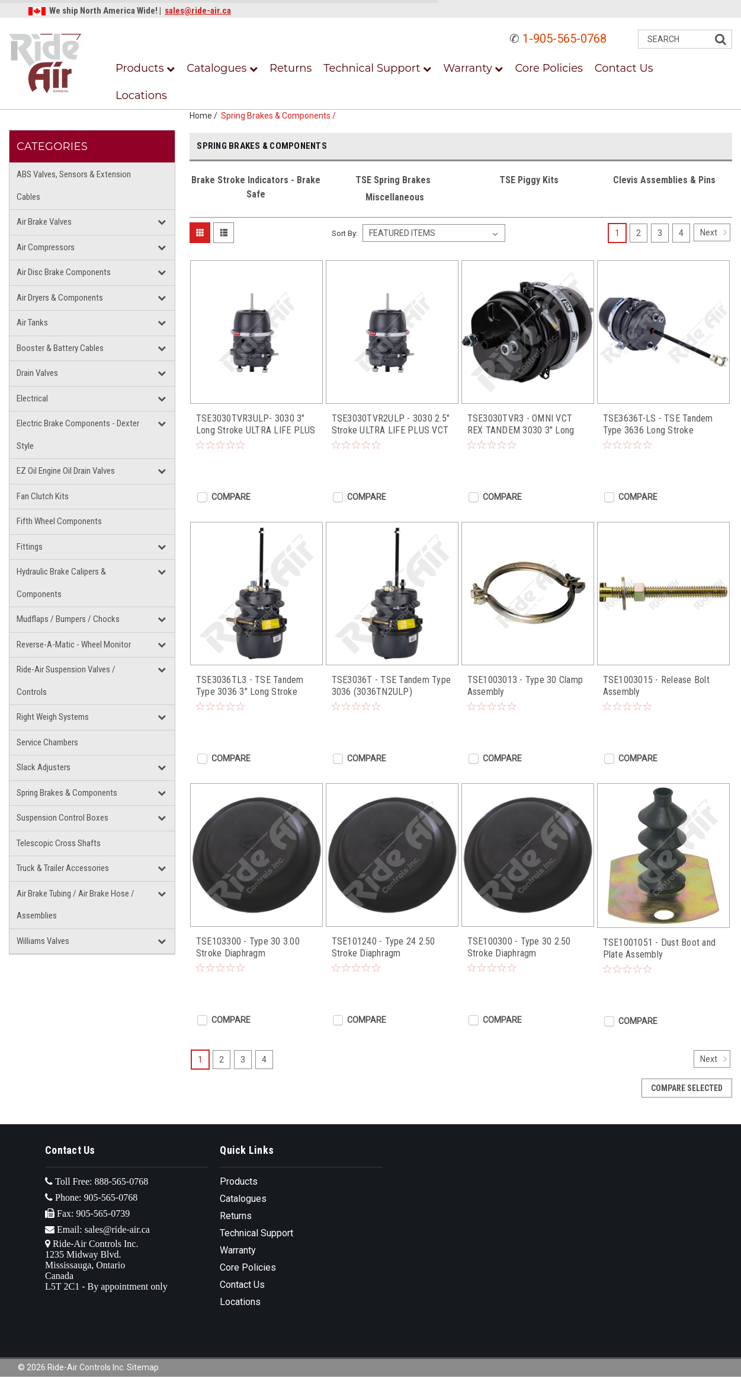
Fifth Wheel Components (59, 521)
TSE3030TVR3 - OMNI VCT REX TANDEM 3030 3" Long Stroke (521, 424)
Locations (141, 95)
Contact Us (624, 68)
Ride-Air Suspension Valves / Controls (66, 680)
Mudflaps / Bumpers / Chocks (68, 619)
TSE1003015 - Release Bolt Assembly (656, 685)
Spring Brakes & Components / (280, 115)
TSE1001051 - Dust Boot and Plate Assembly (659, 948)
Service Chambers (47, 742)
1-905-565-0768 (564, 38)
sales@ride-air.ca (198, 10)
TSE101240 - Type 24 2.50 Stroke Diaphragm (383, 947)
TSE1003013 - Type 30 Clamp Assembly (525, 685)
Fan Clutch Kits (43, 496)
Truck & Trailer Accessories (63, 868)
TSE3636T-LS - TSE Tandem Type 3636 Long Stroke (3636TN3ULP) (658, 424)
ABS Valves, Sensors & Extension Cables (74, 185)
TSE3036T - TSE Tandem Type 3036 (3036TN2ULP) (391, 685)
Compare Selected (687, 1088)
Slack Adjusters (43, 767)
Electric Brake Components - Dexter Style (78, 434)
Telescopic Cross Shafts (59, 843)
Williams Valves (43, 941)
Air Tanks (32, 322)
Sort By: (345, 233)
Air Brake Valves (44, 221)
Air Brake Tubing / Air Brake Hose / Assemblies (75, 904)
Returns (291, 68)
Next (715, 232)
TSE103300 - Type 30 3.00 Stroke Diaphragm (248, 947)
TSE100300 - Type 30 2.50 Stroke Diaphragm (519, 947)
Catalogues (222, 68)
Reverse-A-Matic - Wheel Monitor (74, 644)
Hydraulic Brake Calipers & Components (61, 582)
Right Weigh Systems (53, 717)
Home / (205, 115)
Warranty (473, 68)
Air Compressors (46, 247)
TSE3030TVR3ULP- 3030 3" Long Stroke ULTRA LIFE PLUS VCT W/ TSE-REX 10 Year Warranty (256, 424)
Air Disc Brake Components (64, 272)
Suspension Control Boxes (62, 817)
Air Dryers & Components (60, 297)
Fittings (30, 546)
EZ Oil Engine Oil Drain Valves (66, 470)
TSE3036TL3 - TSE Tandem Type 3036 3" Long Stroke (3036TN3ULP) (250, 686)
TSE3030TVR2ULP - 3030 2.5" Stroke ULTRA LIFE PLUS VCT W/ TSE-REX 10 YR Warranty (391, 424)
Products (145, 68)
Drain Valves (37, 373)
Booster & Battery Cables (60, 348)
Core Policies (548, 68)
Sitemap (143, 1367)
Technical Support (377, 68)
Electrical (32, 398)
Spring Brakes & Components (67, 792)
